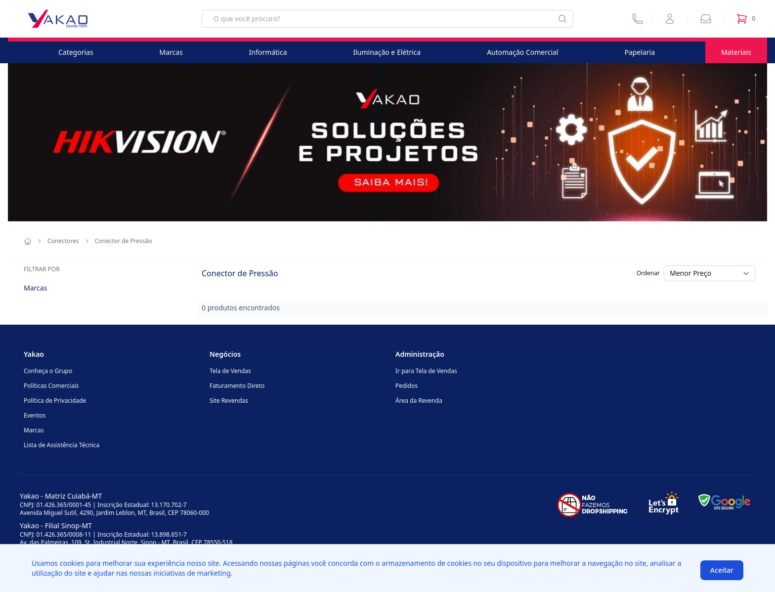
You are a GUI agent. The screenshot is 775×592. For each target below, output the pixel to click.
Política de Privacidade (55, 400)
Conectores (63, 241)
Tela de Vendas (230, 371)
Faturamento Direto (237, 385)
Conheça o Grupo (48, 371)
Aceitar (721, 570)
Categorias (75, 52)
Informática (268, 52)
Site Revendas (229, 400)
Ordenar (648, 273)
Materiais (736, 52)
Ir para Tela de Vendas (426, 371)
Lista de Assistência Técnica (61, 445)
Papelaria (639, 52)
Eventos (34, 415)
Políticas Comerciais (51, 385)
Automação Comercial (522, 52)
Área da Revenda (418, 400)
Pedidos (406, 385)
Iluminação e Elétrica (387, 52)
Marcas (171, 52)
